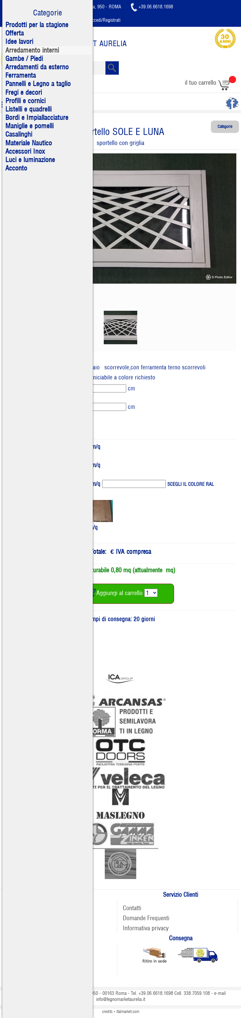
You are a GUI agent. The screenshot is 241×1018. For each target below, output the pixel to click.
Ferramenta (20, 75)
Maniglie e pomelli (29, 126)
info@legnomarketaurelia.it (120, 999)
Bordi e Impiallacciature (36, 118)
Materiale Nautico (28, 143)
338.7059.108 (197, 993)
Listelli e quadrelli (28, 109)
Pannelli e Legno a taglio (38, 84)
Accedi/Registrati (99, 20)
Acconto (16, 168)
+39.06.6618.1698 (152, 6)
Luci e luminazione (30, 160)
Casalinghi (18, 134)
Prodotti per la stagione (36, 25)
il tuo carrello (210, 82)
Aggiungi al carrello (113, 592)
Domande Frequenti (146, 918)
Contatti (132, 908)
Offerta (14, 33)
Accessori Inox (25, 151)
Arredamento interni (32, 50)
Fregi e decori (23, 92)
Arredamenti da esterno (37, 67)
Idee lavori (19, 42)
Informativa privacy (146, 928)
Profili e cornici (25, 101)
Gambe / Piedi (24, 59)
